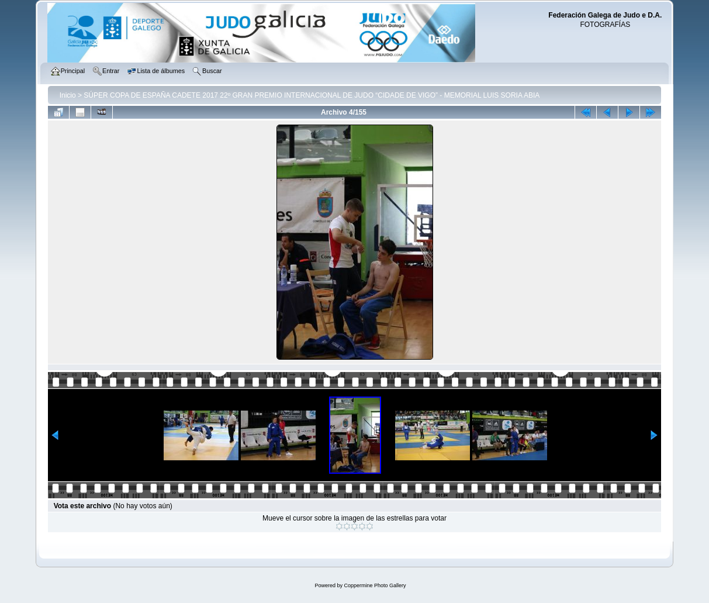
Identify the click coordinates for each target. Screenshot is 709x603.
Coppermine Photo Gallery (375, 585)
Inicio (68, 95)
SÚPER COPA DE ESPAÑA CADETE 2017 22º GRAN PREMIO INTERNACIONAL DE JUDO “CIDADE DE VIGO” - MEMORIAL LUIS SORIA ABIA (311, 95)
